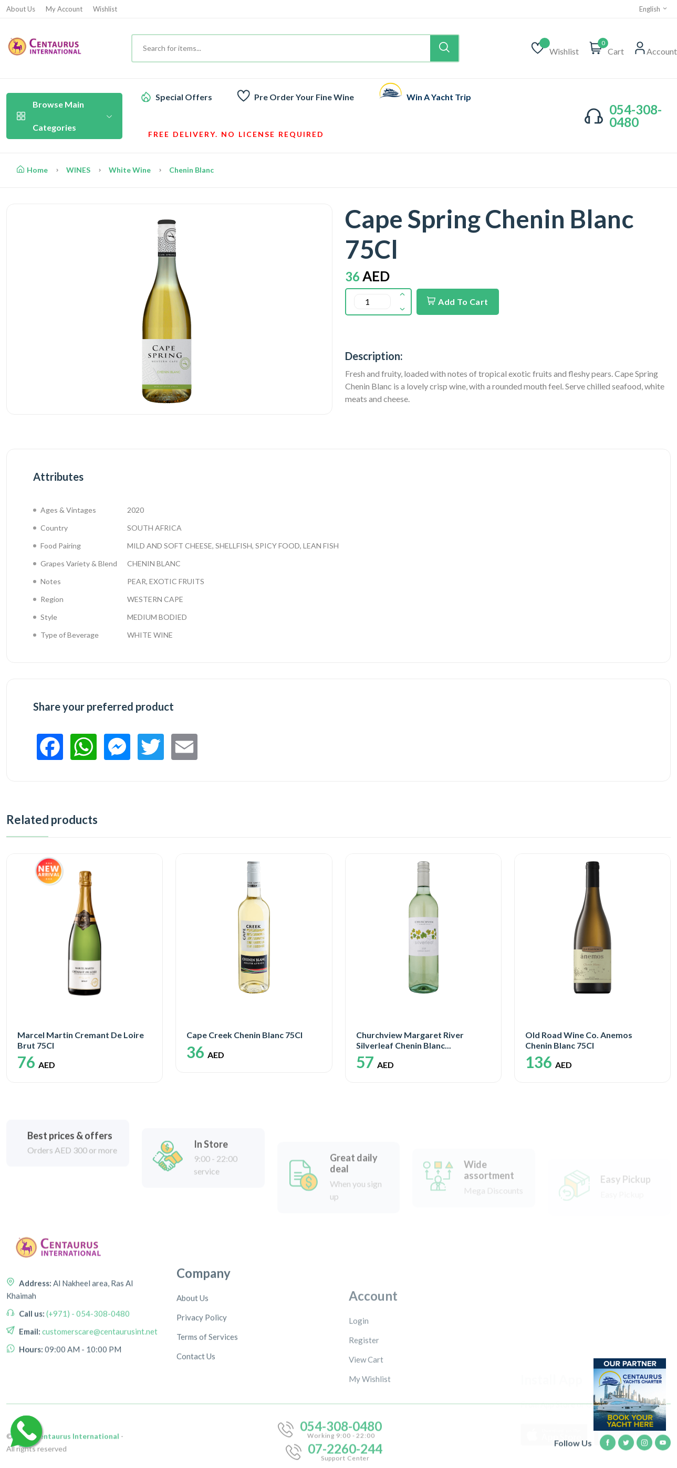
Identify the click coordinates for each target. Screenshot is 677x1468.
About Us (20, 9)
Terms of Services (207, 1427)
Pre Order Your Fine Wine (304, 97)
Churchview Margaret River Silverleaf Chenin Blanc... (410, 1040)
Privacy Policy (201, 1408)
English (653, 9)
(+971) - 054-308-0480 (87, 1373)
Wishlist (105, 9)
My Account (64, 9)
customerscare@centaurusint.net (99, 1391)
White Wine (130, 169)
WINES (78, 169)
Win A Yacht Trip (439, 97)
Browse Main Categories (64, 115)
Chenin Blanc (191, 169)
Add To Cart (457, 302)
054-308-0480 (635, 116)
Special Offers (183, 97)
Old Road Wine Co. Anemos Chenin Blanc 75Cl (578, 1040)
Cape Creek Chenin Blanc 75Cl (244, 1035)
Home (32, 169)
